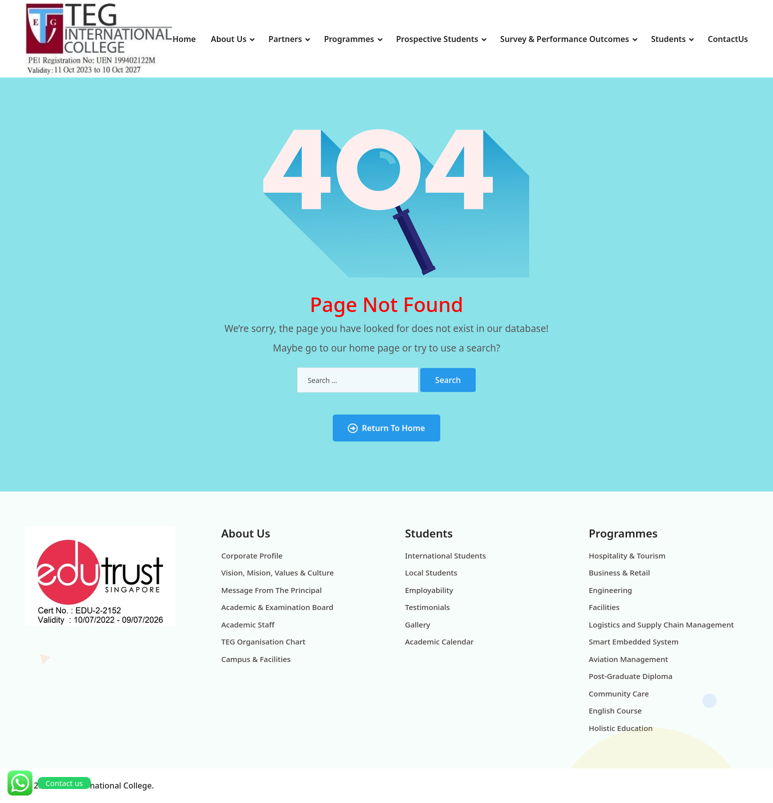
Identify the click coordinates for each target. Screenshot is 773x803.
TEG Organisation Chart (263, 641)
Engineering (610, 590)
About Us (228, 39)
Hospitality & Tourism (627, 555)
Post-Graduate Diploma (631, 676)
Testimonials (427, 607)
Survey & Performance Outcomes (564, 39)
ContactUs (728, 39)
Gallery (417, 625)
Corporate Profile (252, 555)
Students (668, 39)
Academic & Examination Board (277, 607)
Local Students (431, 573)
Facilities (604, 607)
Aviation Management (628, 659)
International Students (445, 555)
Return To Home (386, 428)
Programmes (349, 39)
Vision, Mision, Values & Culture (277, 573)
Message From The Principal (271, 590)
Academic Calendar (439, 641)
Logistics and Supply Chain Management (661, 625)
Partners (285, 39)
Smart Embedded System (634, 641)
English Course (615, 711)
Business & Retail (619, 573)
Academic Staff (247, 625)
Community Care (619, 693)
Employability (429, 590)
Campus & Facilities (256, 659)
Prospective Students (437, 39)
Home (184, 39)
